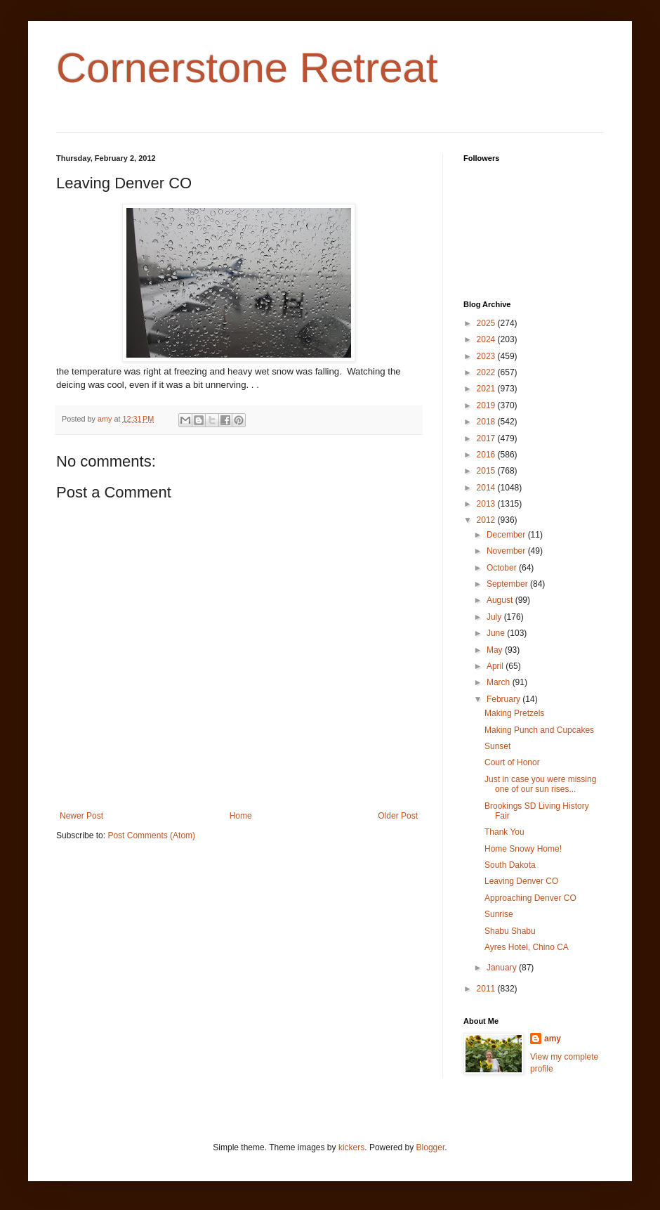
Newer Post (81, 816)
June (497, 633)
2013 (487, 504)
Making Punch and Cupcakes (539, 730)
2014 (487, 488)
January (503, 967)
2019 (487, 405)
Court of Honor (512, 762)
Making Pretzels (514, 713)
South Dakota (510, 865)
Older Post (398, 816)
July (495, 617)
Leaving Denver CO (521, 881)
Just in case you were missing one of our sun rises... (540, 784)
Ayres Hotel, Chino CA (526, 947)
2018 (487, 422)
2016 (487, 455)
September (508, 584)
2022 (487, 372)
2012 (487, 520)
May (496, 650)
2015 (487, 471)
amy (552, 1038)
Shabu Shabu (510, 931)
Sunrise (498, 914)
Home (241, 816)
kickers (351, 1147)
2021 (487, 388)
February (504, 699)
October (503, 568)
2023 (487, 356)
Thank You (504, 832)
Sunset (497, 746)
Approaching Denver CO (530, 898)
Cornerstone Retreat (247, 67)
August (501, 600)
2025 (487, 323)
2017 (487, 438)
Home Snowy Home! (523, 849)
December (507, 535)
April (496, 666)
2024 (487, 339)
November (507, 551)
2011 (487, 989)
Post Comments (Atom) (151, 835)
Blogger (430, 1147)
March (500, 682)
